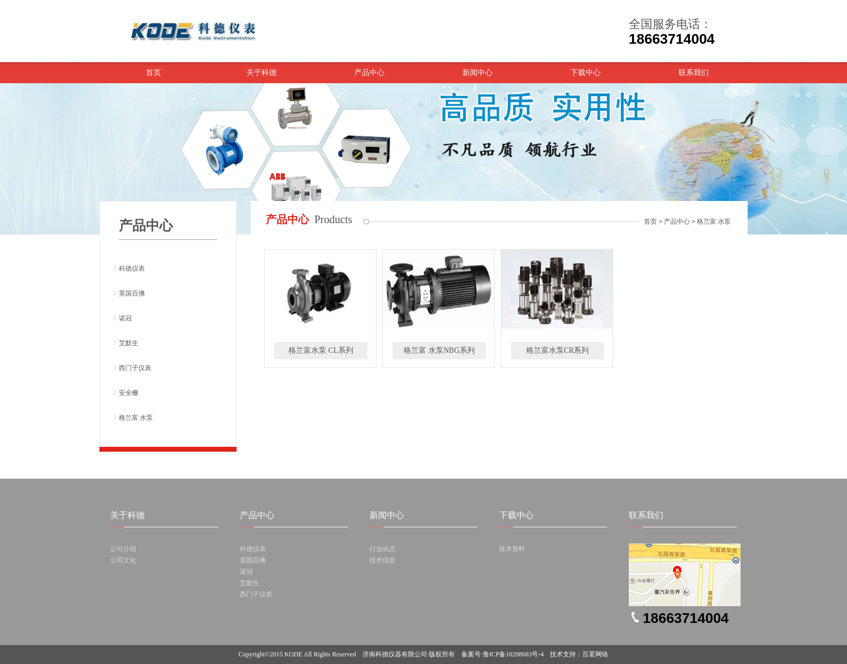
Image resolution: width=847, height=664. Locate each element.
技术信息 (382, 560)
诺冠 (125, 318)
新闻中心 (477, 72)
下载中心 (585, 72)
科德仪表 (132, 268)
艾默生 (128, 343)
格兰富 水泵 (136, 417)
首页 (153, 72)
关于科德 (261, 72)
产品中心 (369, 72)
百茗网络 (595, 654)
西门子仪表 (135, 368)
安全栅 (128, 393)
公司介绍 (123, 549)
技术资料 (512, 549)
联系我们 (693, 72)
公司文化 (123, 560)
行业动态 (382, 549)
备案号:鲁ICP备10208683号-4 (502, 654)
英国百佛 (132, 293)
